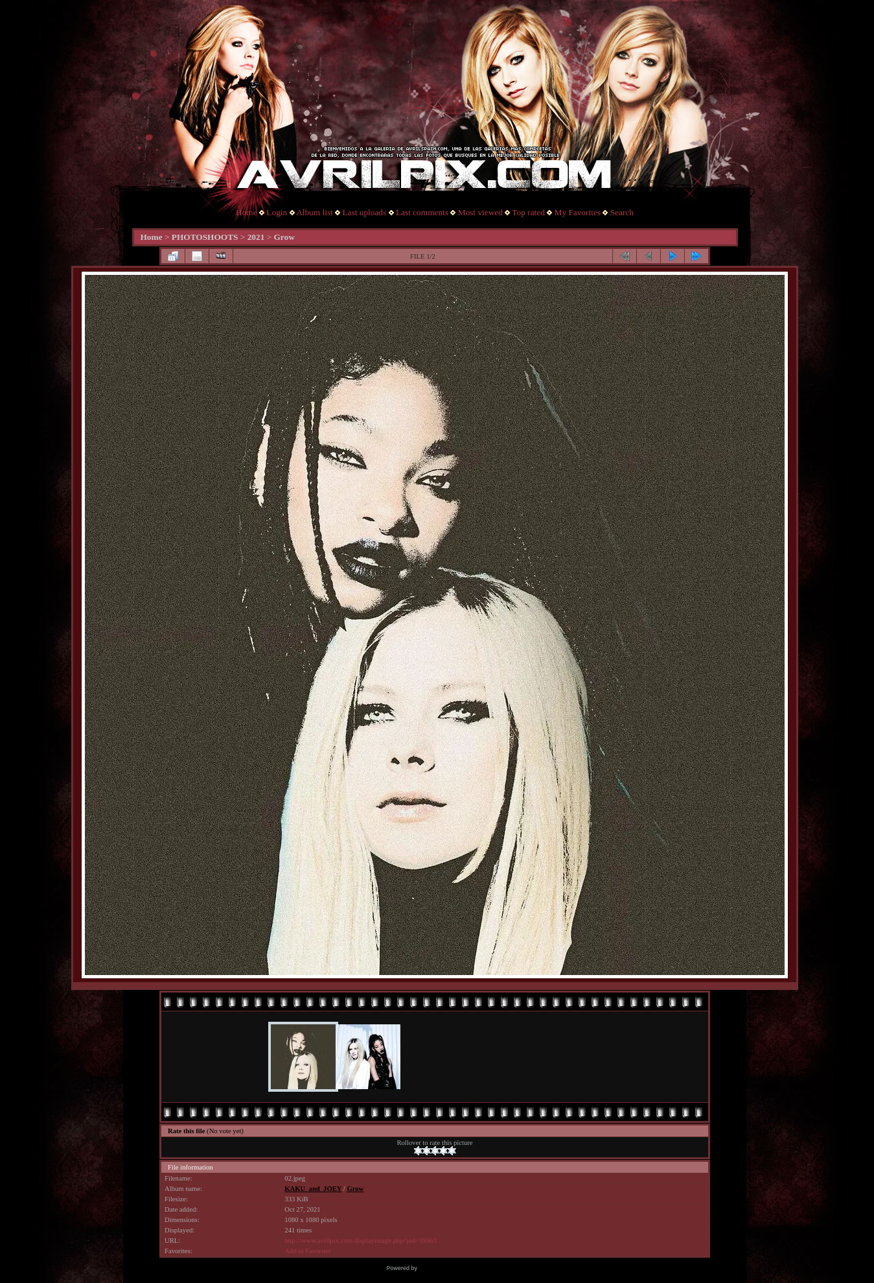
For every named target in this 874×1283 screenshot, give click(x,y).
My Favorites (578, 212)
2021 (256, 237)
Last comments (422, 212)
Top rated (528, 212)
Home (246, 212)
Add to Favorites (307, 1250)
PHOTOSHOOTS (205, 237)
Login (276, 212)
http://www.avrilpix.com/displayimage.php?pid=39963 (360, 1240)
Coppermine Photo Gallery (453, 1268)
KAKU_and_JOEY (312, 1188)
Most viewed (480, 212)
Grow (284, 237)
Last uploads (364, 212)
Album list (314, 212)
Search (622, 212)
